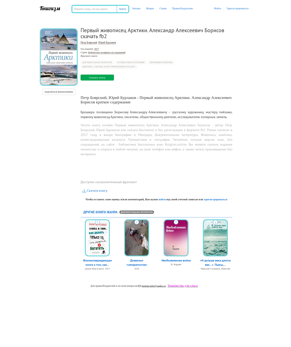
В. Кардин (176, 264)
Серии (162, 8)
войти (162, 199)
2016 (136, 268)
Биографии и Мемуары (161, 62)
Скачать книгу (94, 190)
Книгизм (50, 8)
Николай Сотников (210, 268)
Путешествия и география (130, 62)
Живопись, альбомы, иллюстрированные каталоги (108, 67)
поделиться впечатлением (59, 91)
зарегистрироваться (215, 199)
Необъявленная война (176, 260)
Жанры (150, 8)
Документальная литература (97, 62)
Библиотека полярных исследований (106, 52)
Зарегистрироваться (238, 8)
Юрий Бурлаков (107, 42)
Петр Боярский (89, 42)
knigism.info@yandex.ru (152, 286)
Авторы (136, 8)
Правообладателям (182, 8)
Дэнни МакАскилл (94, 268)
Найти (122, 9)
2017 (96, 48)
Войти (217, 8)
